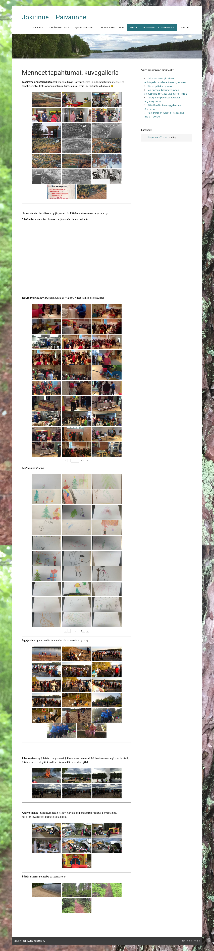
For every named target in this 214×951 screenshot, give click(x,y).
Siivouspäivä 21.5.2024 (160, 86)
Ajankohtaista (84, 27)
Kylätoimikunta (59, 27)
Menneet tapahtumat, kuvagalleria (152, 27)
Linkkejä (184, 27)
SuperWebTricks (157, 137)
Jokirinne (38, 27)
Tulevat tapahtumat (111, 27)
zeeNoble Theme (191, 940)
